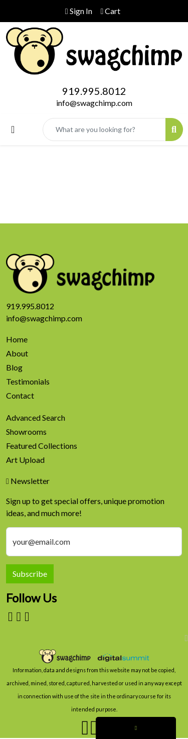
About (17, 353)
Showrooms (26, 431)
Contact (20, 395)
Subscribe (30, 573)
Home (17, 339)
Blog (14, 367)
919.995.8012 (94, 91)
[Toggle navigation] (13, 129)
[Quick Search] (104, 129)
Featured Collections (41, 445)
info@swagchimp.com (94, 102)
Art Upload (25, 459)
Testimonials (28, 381)
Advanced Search (35, 417)
